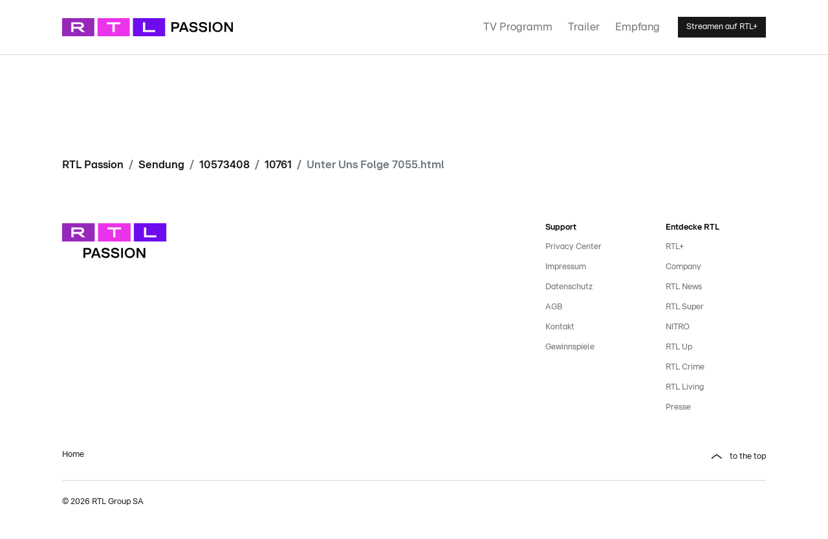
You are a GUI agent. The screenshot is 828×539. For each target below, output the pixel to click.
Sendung (161, 164)
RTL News (684, 287)
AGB (553, 307)
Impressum (565, 267)
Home (73, 454)
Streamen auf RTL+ (721, 27)
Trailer (584, 26)
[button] (595, 457)
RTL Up (679, 347)
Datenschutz (569, 287)
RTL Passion (93, 164)
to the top (748, 456)
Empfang (637, 26)
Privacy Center (573, 247)
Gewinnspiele (569, 347)
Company (683, 267)
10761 (278, 164)
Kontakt (559, 327)
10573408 (224, 164)
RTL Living (685, 387)
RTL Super (685, 307)
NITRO (678, 327)
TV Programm (517, 26)
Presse (678, 407)
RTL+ (675, 247)
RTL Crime (685, 367)
